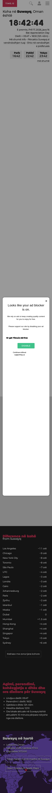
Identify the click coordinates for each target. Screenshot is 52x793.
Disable (26, 345)
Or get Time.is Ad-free (17, 338)
